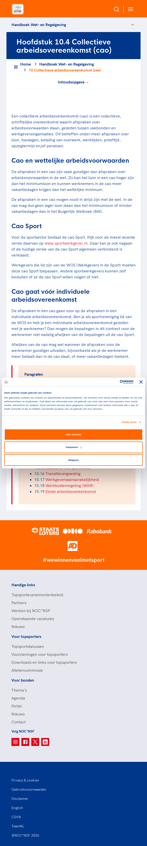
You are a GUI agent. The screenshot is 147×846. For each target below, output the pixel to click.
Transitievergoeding (62, 473)
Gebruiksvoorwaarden (28, 789)
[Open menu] (129, 9)
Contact (18, 721)
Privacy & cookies (25, 780)
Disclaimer (19, 798)
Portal (16, 705)
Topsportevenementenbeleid (37, 594)
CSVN (16, 817)
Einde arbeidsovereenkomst (70, 491)
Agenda (18, 698)
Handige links (23, 584)
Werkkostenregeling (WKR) (69, 485)
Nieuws (18, 626)
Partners (18, 602)
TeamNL (17, 826)
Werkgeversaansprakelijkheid (72, 479)
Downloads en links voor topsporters (44, 662)
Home (25, 64)
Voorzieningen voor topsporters (39, 654)
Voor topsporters (26, 636)
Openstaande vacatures (32, 618)
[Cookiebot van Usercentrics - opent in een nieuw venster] (112, 382)
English (17, 808)
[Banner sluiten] (141, 382)
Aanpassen (74, 447)
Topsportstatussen (27, 646)
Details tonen (129, 422)
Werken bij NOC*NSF (30, 610)
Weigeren (73, 460)
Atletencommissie (27, 670)
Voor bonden (22, 680)
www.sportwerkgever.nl (66, 243)
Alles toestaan (73, 434)
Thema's (19, 690)
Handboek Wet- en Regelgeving (38, 24)
